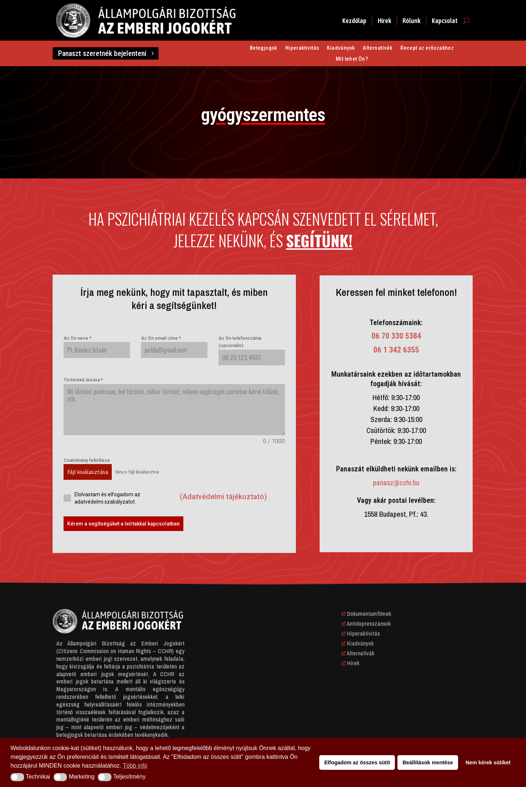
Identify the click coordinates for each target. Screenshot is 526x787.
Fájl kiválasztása (87, 471)
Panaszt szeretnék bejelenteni (102, 53)
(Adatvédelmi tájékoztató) (223, 496)
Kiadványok (341, 48)
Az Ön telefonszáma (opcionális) (239, 342)
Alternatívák (377, 48)
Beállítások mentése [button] (428, 762)
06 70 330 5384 (396, 335)
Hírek (384, 21)
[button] (17, 777)
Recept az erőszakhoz (427, 48)
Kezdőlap (354, 21)
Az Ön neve (77, 338)
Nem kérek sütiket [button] (488, 762)
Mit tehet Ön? (352, 59)
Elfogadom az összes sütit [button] (357, 762)
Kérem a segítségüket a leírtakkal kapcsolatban (123, 524)
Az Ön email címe (161, 338)
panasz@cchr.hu (396, 482)
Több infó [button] (135, 765)
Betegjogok (263, 48)
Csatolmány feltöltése (87, 460)
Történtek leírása (83, 380)
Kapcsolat (445, 21)
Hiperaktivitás (302, 48)
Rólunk (411, 21)
